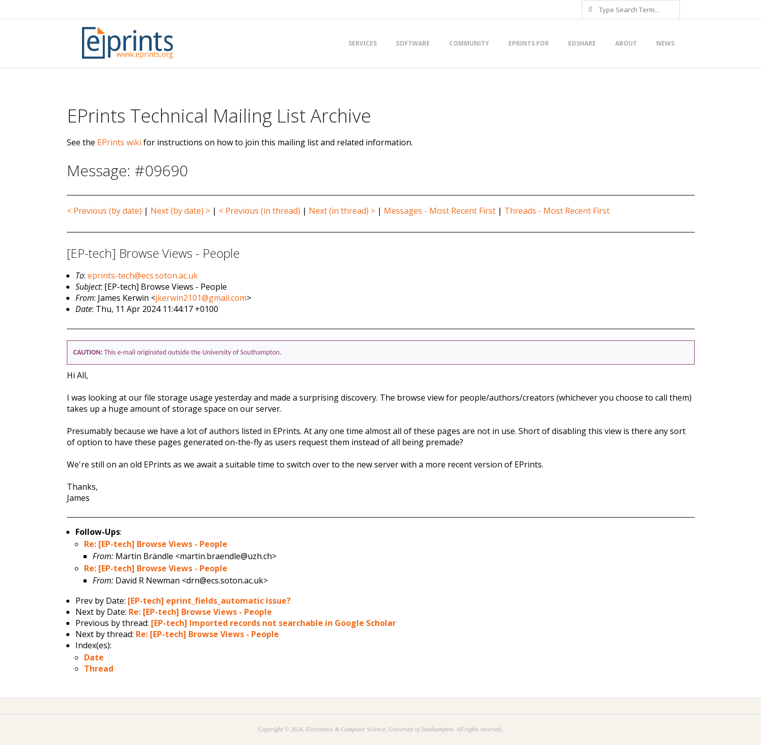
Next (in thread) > (342, 210)
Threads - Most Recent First (557, 210)
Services (362, 43)
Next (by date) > (180, 210)
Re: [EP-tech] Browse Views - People (155, 544)
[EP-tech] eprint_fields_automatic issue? (209, 600)
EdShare (582, 43)
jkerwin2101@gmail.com (201, 297)
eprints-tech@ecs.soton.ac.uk (143, 275)
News (665, 43)
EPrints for (528, 43)
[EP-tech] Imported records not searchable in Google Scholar (273, 623)
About (626, 43)
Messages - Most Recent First (440, 210)
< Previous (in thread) (259, 210)
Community (469, 43)
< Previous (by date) (104, 210)
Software (413, 43)
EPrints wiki (119, 142)
